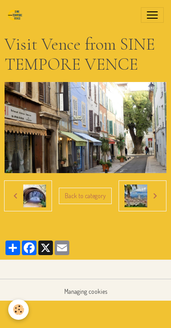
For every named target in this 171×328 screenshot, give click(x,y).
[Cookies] (18, 309)
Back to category (85, 196)
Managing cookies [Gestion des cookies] (85, 291)
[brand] (16, 15)
